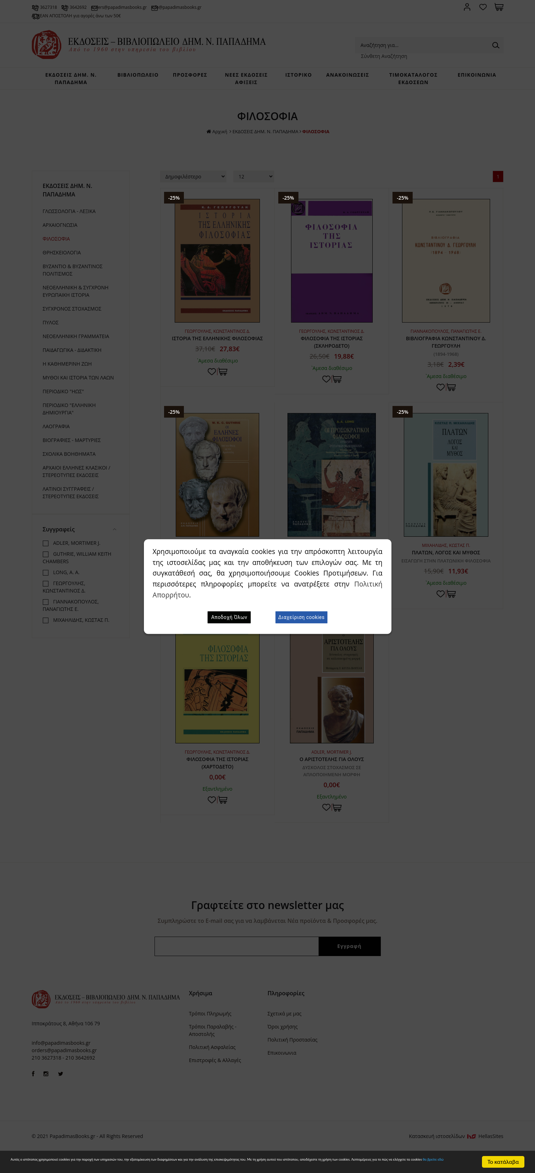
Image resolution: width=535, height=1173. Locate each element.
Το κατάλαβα (503, 1158)
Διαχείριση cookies (301, 617)
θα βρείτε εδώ (261, 1164)
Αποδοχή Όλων (229, 617)
